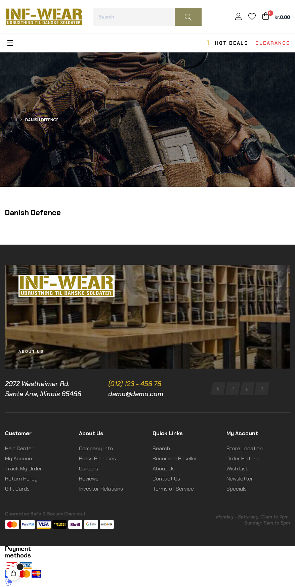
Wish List (237, 468)
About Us (164, 468)
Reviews (88, 478)
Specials (236, 488)
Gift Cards (17, 488)
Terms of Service (173, 488)
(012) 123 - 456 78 (134, 383)
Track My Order (23, 468)
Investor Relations (101, 488)
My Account (19, 458)
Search (161, 448)
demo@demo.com (135, 393)
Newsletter (239, 478)
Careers (88, 468)
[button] (31, 351)
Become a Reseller (175, 458)
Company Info (96, 448)
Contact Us (166, 478)
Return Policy (21, 478)
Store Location (244, 448)
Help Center (19, 448)
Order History (242, 458)
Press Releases (97, 458)
